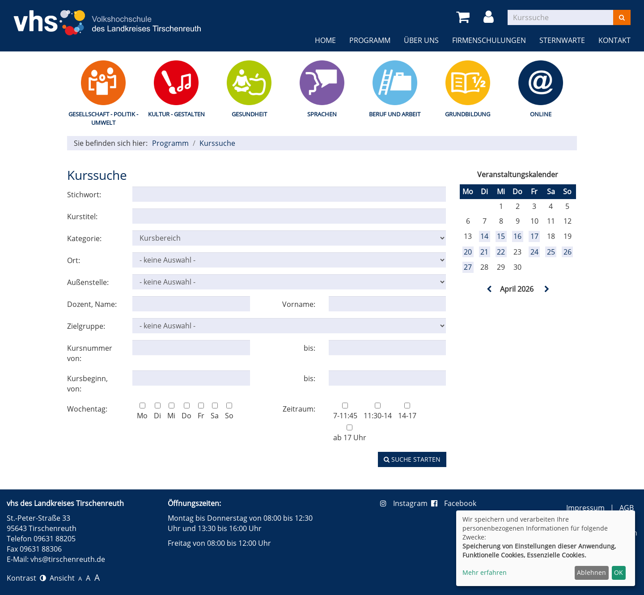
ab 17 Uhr (349, 433)
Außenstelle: (88, 282)
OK (618, 572)
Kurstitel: (82, 216)
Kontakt (614, 40)
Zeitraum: (299, 409)
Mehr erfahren (484, 572)
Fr (201, 412)
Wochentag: (87, 409)
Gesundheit (249, 114)
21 (484, 252)
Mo (142, 412)
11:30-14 (378, 412)
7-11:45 (345, 412)
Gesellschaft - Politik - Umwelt (103, 118)
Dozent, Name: (92, 304)
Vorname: (298, 304)
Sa (215, 412)
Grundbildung (467, 114)
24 (534, 252)
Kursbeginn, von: (87, 384)
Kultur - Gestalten (176, 114)
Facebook (453, 503)
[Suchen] (622, 17)
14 (484, 236)
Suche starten (412, 459)
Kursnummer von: (89, 353)
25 (551, 252)
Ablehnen (591, 572)
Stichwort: (84, 195)
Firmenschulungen (489, 40)
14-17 (407, 412)
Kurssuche (217, 143)
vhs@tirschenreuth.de (67, 559)
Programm (369, 40)
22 (501, 252)
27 (468, 267)
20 (468, 252)
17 (534, 236)
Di (157, 412)
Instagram (405, 503)
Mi (171, 412)
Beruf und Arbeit (394, 114)
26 (568, 252)
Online (540, 114)
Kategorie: (84, 238)
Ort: (73, 260)
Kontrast (26, 578)
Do (186, 412)
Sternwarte (562, 40)
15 (501, 236)
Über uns (421, 40)
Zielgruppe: (86, 326)
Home (325, 40)
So (229, 412)
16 (517, 236)
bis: (309, 348)
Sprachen (322, 114)
